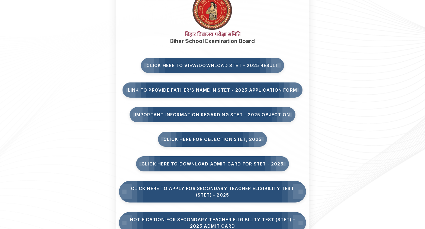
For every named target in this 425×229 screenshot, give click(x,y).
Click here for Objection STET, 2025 (212, 139)
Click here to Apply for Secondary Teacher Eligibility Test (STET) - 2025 (212, 192)
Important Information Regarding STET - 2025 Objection (212, 114)
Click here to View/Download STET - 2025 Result (212, 65)
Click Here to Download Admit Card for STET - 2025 (212, 164)
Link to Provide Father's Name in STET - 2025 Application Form (212, 90)
